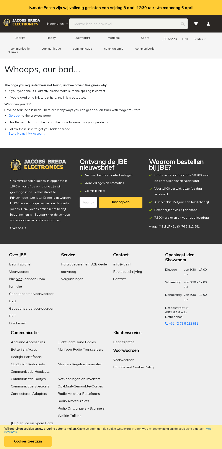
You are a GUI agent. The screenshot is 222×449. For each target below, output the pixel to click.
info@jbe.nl (122, 264)
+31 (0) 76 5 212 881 (181, 323)
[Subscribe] (120, 202)
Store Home (17, 133)
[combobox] (128, 23)
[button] (58, 23)
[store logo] (24, 24)
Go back (14, 115)
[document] (111, 437)
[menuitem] (20, 39)
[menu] (111, 46)
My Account (36, 133)
